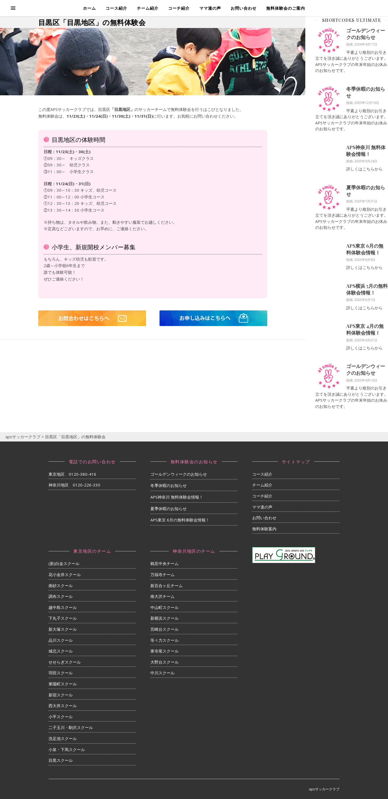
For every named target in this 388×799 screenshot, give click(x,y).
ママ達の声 (210, 8)
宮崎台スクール (164, 629)
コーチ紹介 (179, 8)
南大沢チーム (162, 596)
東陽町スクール (62, 683)
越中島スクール (62, 607)
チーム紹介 (147, 8)
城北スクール (60, 651)
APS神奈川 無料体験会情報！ (366, 150)
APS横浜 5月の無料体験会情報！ (367, 289)
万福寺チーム (162, 574)
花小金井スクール (64, 574)
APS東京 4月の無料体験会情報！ (365, 329)
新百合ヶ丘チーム (166, 585)
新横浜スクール (164, 618)
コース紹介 (116, 8)
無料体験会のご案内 (285, 8)
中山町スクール (164, 607)
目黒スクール (60, 760)
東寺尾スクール (164, 651)
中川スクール (162, 672)
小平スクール (60, 716)
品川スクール (60, 640)
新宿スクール (60, 695)
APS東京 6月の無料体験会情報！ (364, 249)
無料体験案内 (264, 528)
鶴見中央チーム (164, 563)
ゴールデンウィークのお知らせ (365, 33)
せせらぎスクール (64, 662)
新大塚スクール (62, 629)
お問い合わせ (244, 8)
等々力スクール (164, 640)
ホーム (89, 8)
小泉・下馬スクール (66, 749)
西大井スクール (62, 705)
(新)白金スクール (63, 563)
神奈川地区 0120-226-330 (74, 485)
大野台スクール (164, 662)
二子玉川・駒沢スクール (70, 727)
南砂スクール (60, 585)
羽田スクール (60, 672)
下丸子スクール (62, 618)
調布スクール (60, 596)
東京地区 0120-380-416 (72, 474)
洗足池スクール (62, 738)
